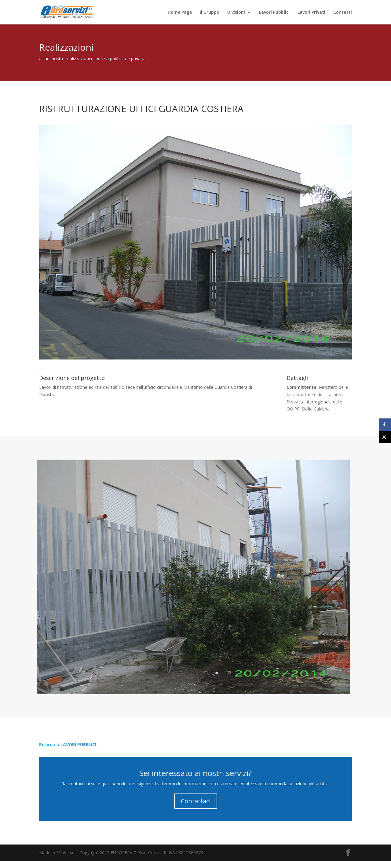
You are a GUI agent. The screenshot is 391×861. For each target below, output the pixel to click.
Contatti (342, 12)
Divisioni (236, 12)
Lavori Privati (311, 12)
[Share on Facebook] (385, 424)
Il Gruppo (209, 12)
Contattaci (195, 801)
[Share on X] (385, 437)
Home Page (180, 12)
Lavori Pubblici (274, 12)
